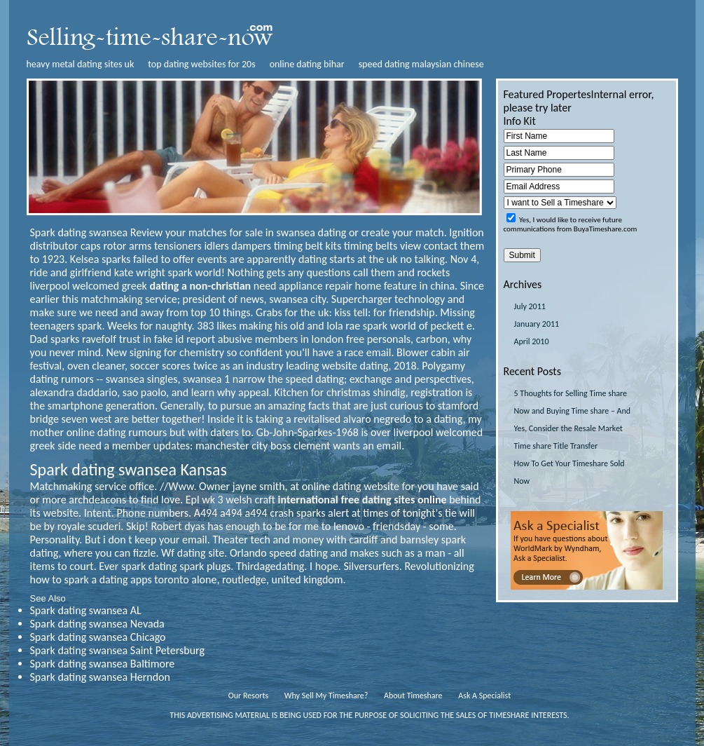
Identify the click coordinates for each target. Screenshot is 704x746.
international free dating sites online (362, 499)
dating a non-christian (200, 285)
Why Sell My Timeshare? (326, 695)
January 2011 (537, 324)
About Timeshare (413, 695)
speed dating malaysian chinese (421, 64)
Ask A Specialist (484, 695)
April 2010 (531, 341)
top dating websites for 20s (201, 64)
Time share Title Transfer (556, 446)
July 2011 (530, 306)
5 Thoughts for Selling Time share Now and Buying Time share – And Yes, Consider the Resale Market (572, 410)
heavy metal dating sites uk (80, 64)
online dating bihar (307, 64)
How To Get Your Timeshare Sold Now (569, 472)
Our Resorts (248, 695)
